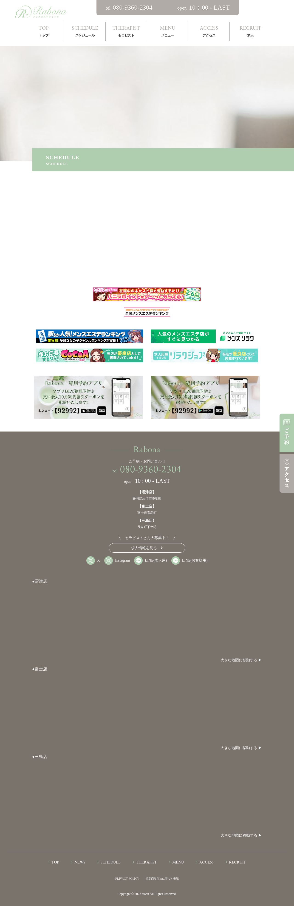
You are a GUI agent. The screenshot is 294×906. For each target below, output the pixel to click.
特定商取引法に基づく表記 (162, 878)
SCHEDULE (84, 32)
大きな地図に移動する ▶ (241, 660)
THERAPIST (126, 32)
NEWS (79, 862)
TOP (43, 32)
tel (129, 8)
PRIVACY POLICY (127, 879)
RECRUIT (250, 32)
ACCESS (208, 32)
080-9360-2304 (150, 470)
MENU (167, 32)
